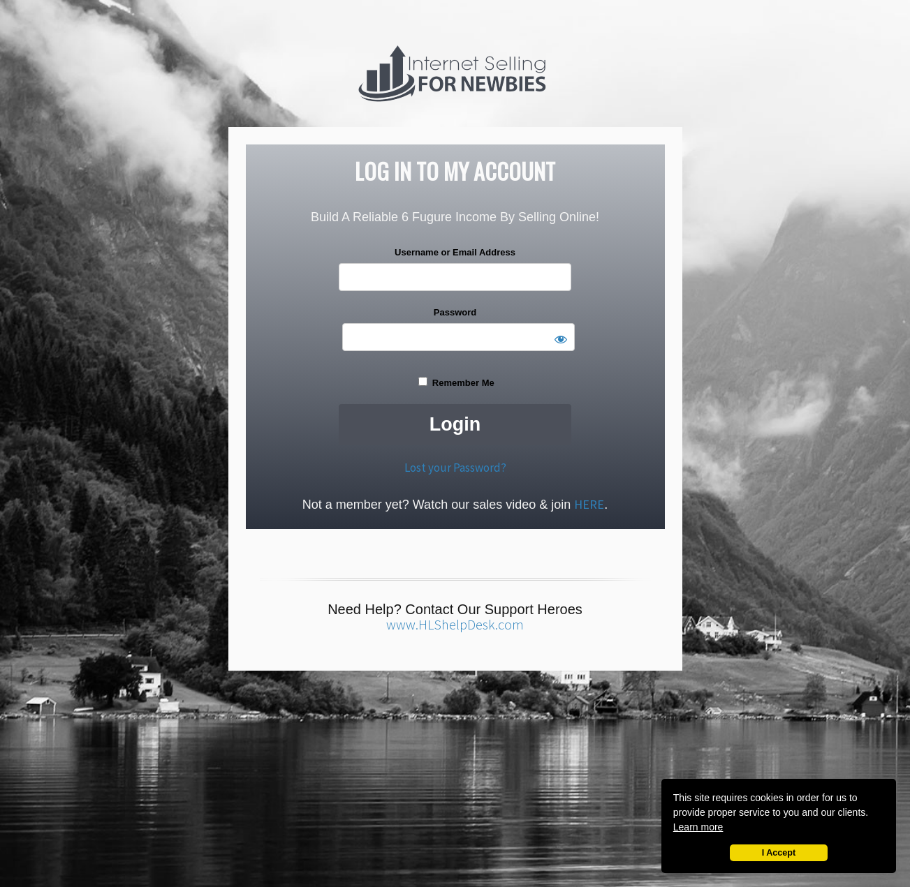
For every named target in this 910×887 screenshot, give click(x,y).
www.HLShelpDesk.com (455, 624)
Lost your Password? (455, 467)
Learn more (698, 827)
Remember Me (456, 382)
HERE (589, 504)
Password (455, 312)
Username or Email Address (455, 252)
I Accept (779, 853)
